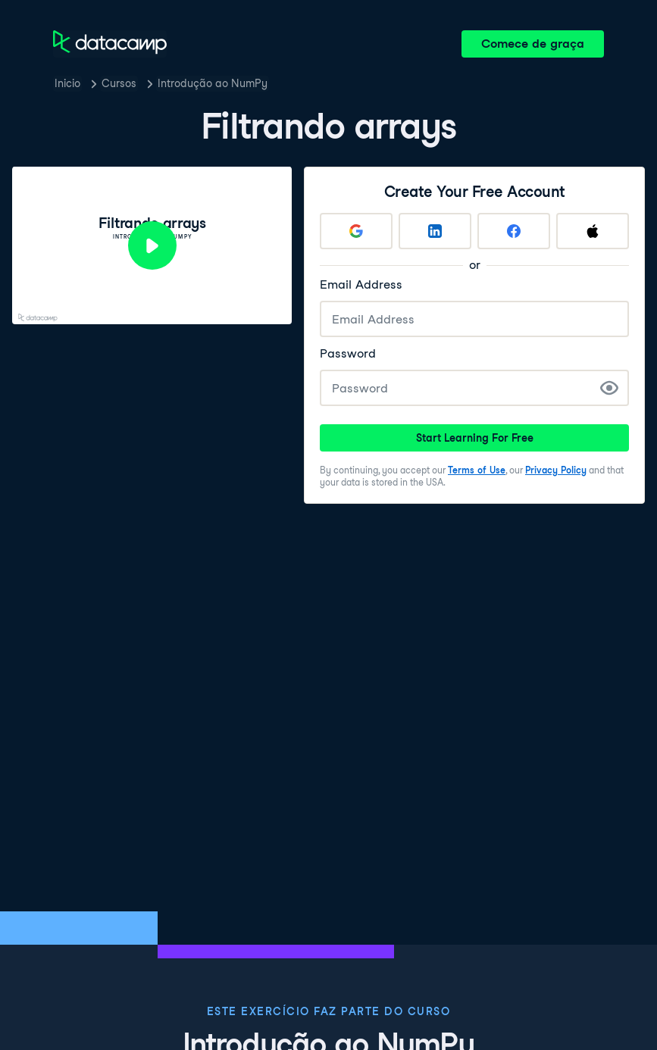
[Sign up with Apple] (592, 231)
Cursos (119, 83)
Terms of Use (476, 470)
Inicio (67, 83)
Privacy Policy (556, 470)
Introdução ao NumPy (212, 83)
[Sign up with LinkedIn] (435, 231)
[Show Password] (609, 388)
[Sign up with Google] (356, 231)
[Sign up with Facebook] (513, 231)
